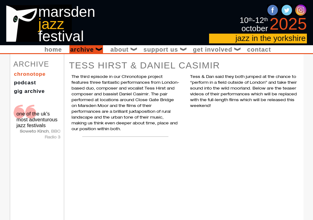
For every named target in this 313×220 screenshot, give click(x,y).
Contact (259, 49)
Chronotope (30, 74)
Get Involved (216, 49)
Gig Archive (29, 91)
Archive (86, 49)
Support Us (164, 49)
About (123, 49)
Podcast (25, 83)
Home (53, 49)
